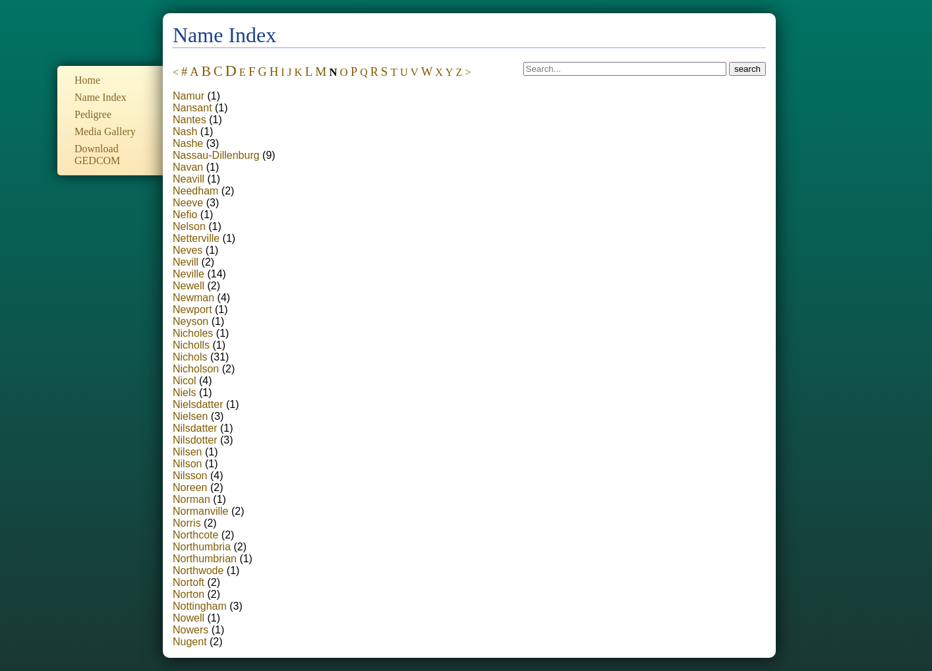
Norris (187, 523)
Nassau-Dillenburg (216, 155)
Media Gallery (105, 131)
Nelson (189, 226)
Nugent (190, 641)
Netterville (196, 238)
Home (87, 80)
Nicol (184, 380)
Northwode (198, 570)
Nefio (185, 214)
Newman (193, 297)
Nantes (189, 119)
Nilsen (187, 451)
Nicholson (196, 368)
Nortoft (188, 582)
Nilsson (190, 475)
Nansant (192, 107)
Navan (188, 167)
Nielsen (190, 416)
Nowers (190, 629)
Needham (195, 190)
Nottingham (200, 606)
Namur (188, 96)
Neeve (188, 202)
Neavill (188, 179)
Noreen (190, 487)
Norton (188, 594)
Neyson (190, 321)
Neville (188, 273)
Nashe (188, 143)
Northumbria (202, 546)
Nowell (188, 618)
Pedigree (92, 114)
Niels (184, 392)
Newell (188, 285)
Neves (187, 250)
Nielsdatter (198, 404)
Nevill (185, 262)
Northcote (195, 534)
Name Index (100, 97)
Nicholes (193, 333)
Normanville (200, 511)
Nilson (187, 463)
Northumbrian (205, 558)
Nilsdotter (195, 440)
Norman (191, 499)
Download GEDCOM (97, 154)
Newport (192, 309)
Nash (185, 131)
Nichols (190, 357)
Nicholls (191, 345)
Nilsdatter (195, 428)
